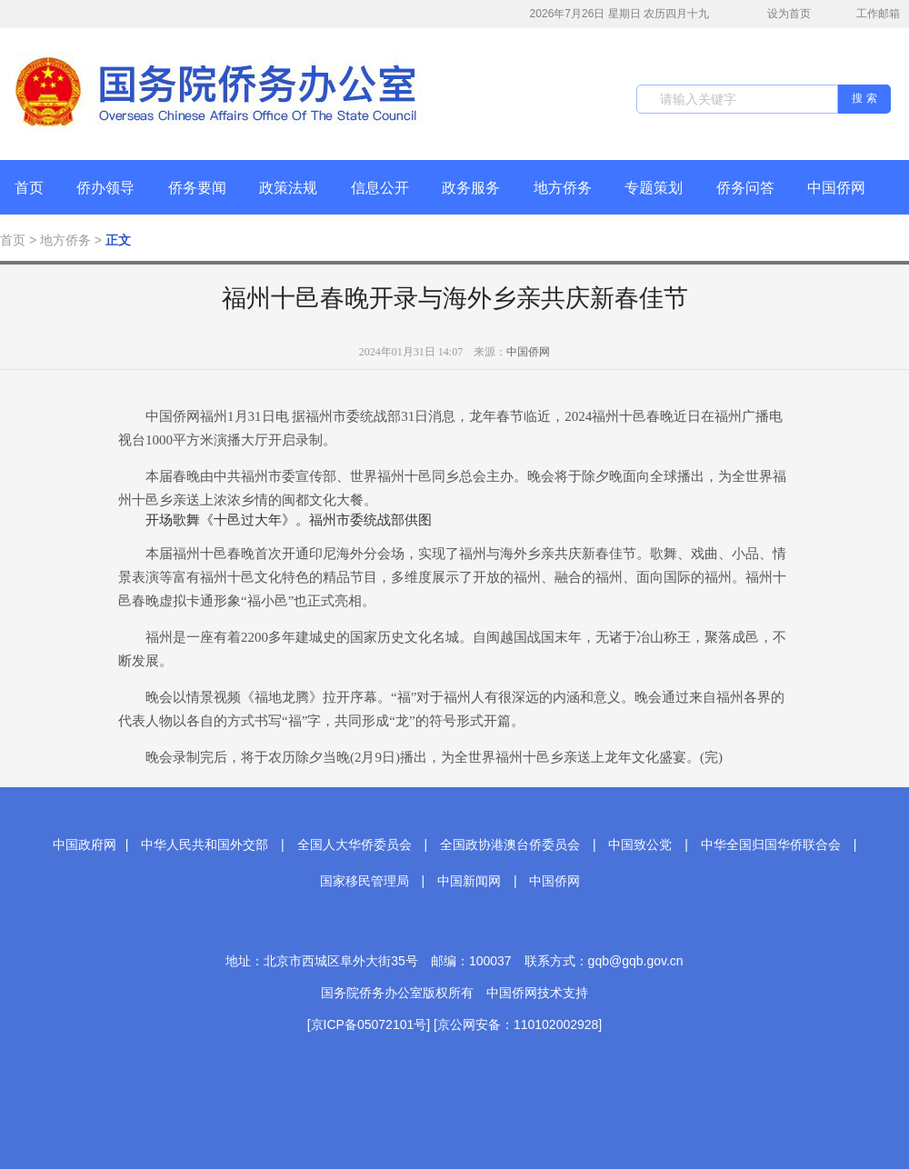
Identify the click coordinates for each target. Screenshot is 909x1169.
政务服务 (471, 187)
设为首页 (779, 14)
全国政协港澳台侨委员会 (510, 844)
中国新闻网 (469, 881)
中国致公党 (640, 844)
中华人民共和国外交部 (204, 844)
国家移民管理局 (364, 881)
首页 (29, 187)
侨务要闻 (197, 187)
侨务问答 (745, 187)
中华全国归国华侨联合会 (771, 844)
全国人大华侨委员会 (354, 844)
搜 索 (864, 98)
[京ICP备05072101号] (368, 1024)
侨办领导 (105, 187)
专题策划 (653, 187)
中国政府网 (84, 844)
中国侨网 (836, 187)
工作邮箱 (868, 15)
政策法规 (288, 187)
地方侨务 (563, 187)
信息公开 (380, 187)
